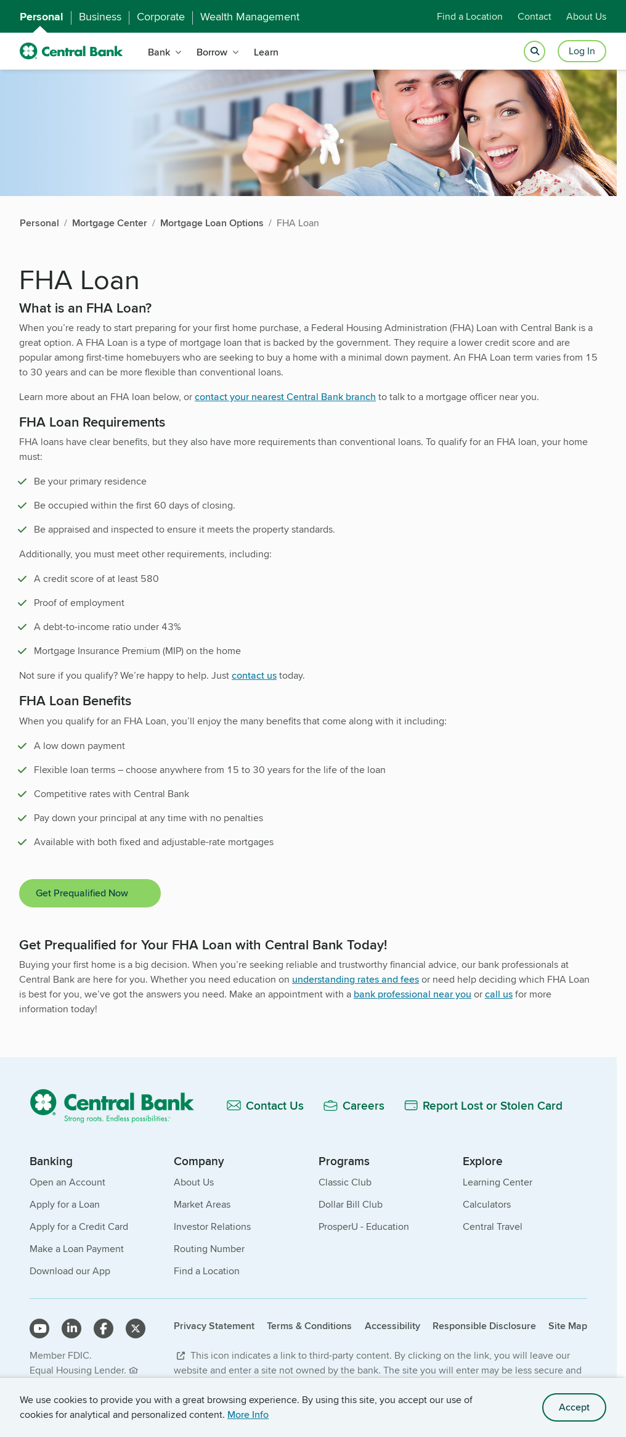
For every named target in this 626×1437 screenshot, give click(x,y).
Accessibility (392, 1326)
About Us (586, 16)
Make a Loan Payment (77, 1249)
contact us (254, 675)
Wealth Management (249, 16)
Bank (159, 52)
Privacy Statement (214, 1326)
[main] (308, 654)
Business (100, 16)
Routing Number (209, 1249)
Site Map (567, 1326)
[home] (71, 51)
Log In (582, 51)
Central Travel (492, 1226)
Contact (534, 16)
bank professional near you (412, 994)
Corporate (161, 16)
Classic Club (345, 1182)
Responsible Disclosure (484, 1326)
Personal (41, 16)
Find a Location (470, 16)
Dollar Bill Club (351, 1204)
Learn (266, 52)
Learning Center (497, 1182)
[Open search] (534, 51)
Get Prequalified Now (82, 893)
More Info (248, 1414)
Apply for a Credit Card (79, 1226)
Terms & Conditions (309, 1326)
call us (499, 994)
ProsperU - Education (364, 1226)
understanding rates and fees (355, 979)
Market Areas (202, 1204)
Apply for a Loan (65, 1204)
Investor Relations (212, 1226)
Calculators (487, 1204)
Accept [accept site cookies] (574, 1407)
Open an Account (67, 1182)
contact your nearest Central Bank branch (285, 397)
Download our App (70, 1271)
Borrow (212, 52)
